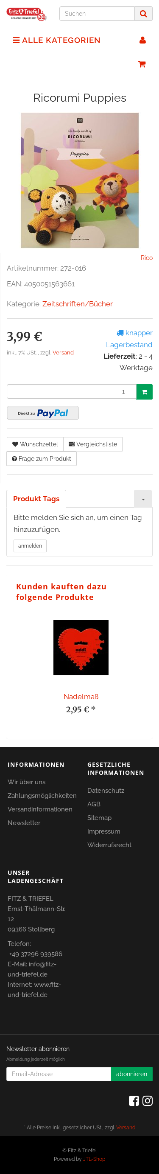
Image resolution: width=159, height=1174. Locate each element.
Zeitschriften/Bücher (77, 304)
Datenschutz (105, 790)
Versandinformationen (40, 809)
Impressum (103, 831)
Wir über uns (26, 782)
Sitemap (99, 818)
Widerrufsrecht (109, 845)
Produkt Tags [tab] (36, 498)
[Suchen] (97, 13)
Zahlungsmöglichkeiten (42, 796)
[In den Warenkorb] (144, 392)
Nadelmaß (81, 696)
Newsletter (24, 823)
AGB (93, 804)
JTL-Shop (94, 1159)
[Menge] (72, 391)
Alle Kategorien (57, 40)
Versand (63, 352)
